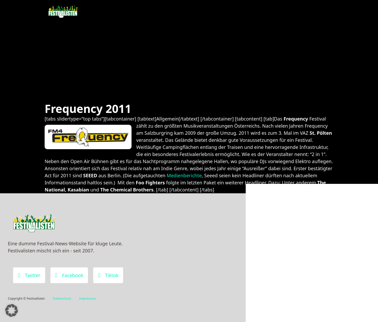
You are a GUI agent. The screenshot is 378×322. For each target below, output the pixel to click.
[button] (11, 310)
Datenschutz (62, 298)
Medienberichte (184, 175)
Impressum (87, 298)
